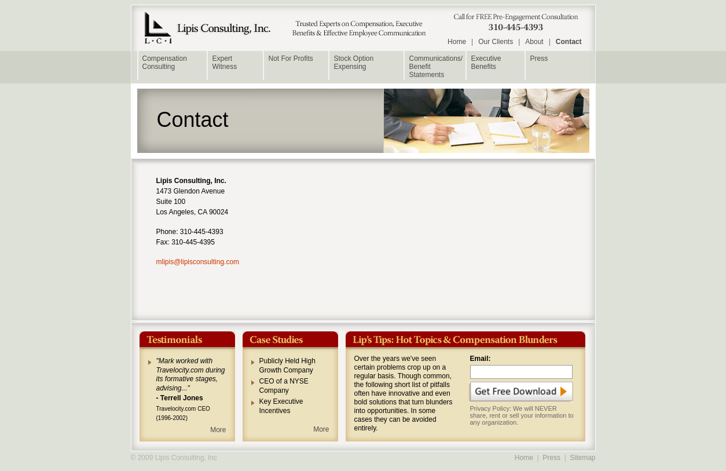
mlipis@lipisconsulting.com (198, 262)
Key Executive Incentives (281, 406)
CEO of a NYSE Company (284, 386)
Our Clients (495, 42)
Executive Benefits (486, 62)
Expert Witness (224, 62)
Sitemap (582, 458)
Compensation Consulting (164, 62)
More (218, 430)
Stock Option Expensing (354, 62)
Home (457, 42)
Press (539, 58)
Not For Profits (291, 58)
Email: (480, 359)
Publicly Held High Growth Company (287, 365)
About (534, 42)
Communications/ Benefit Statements (436, 66)
